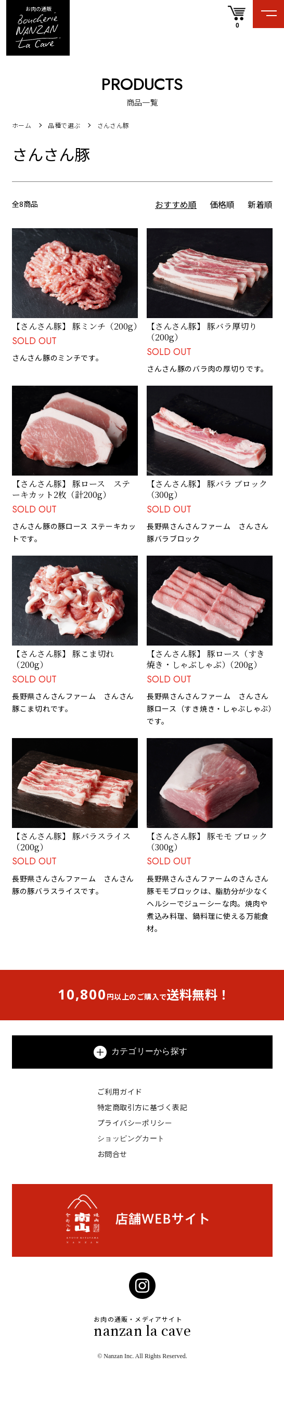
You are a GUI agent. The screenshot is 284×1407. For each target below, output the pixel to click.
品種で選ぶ (64, 125)
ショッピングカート (131, 1138)
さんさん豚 (113, 125)
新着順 (260, 205)
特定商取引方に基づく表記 (142, 1107)
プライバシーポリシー (134, 1123)
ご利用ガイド (120, 1092)
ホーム (21, 125)
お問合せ (112, 1154)
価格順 (222, 205)
